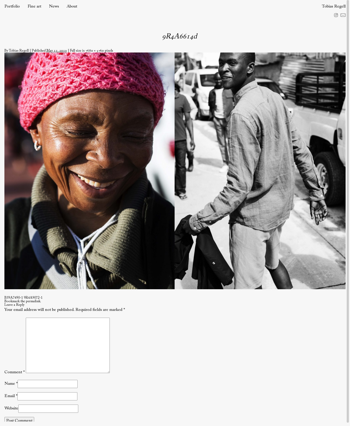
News (54, 6)
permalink (33, 301)
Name (9, 384)
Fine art (34, 6)
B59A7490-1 (13, 298)
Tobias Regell (334, 6)
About (72, 6)
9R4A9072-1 (33, 298)
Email (9, 396)
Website (11, 408)
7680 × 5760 (95, 51)
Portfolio (12, 6)
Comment (14, 372)
